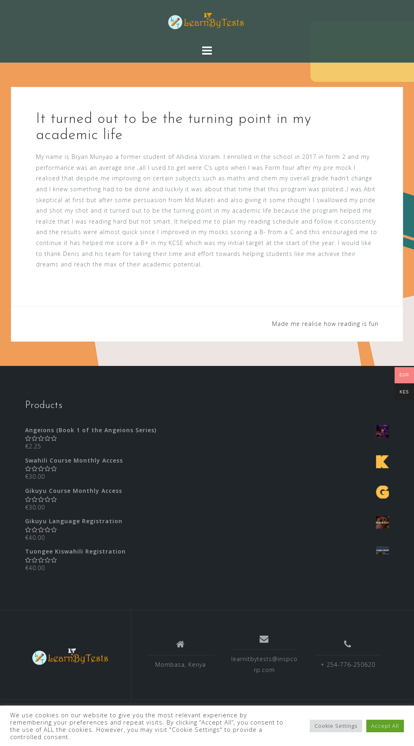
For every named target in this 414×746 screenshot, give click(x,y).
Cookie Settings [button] (336, 725)
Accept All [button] (385, 725)
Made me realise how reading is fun (325, 324)
